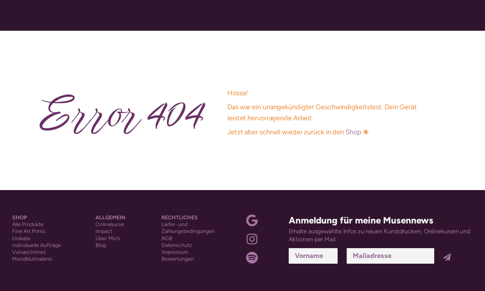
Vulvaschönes (29, 252)
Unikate (21, 238)
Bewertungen (177, 259)
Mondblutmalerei (32, 259)
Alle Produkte (28, 224)
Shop (353, 132)
